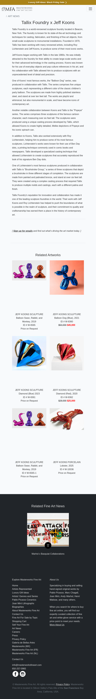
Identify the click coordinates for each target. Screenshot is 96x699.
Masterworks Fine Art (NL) (25, 653)
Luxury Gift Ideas (20, 592)
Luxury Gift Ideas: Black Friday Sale (48, 2)
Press (15, 635)
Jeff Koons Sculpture (29, 314)
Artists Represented (22, 589)
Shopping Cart (19, 621)
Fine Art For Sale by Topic (25, 617)
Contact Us (17, 614)
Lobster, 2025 (67, 466)
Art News (13, 16)
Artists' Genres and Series (25, 596)
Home (15, 585)
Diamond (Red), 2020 (66, 393)
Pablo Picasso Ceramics (24, 600)
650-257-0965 (19, 668)
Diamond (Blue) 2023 (29, 393)
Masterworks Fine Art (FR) (25, 650)
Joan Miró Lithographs (23, 603)
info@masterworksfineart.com (27, 665)
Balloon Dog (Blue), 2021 (66, 318)
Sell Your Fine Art (20, 625)
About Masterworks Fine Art (26, 610)
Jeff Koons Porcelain (66, 462)
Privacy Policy (19, 639)
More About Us (57, 625)
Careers (16, 632)
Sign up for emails (23, 231)
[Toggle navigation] (90, 9)
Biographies (18, 607)
